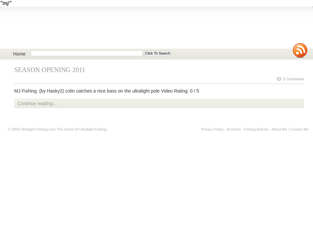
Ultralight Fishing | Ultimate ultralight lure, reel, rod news (84, 31)
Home (19, 54)
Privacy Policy (212, 129)
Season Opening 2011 (49, 69)
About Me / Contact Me (290, 129)
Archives (234, 129)
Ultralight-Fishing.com (38, 129)
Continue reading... (37, 103)
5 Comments (293, 79)
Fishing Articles (256, 129)
